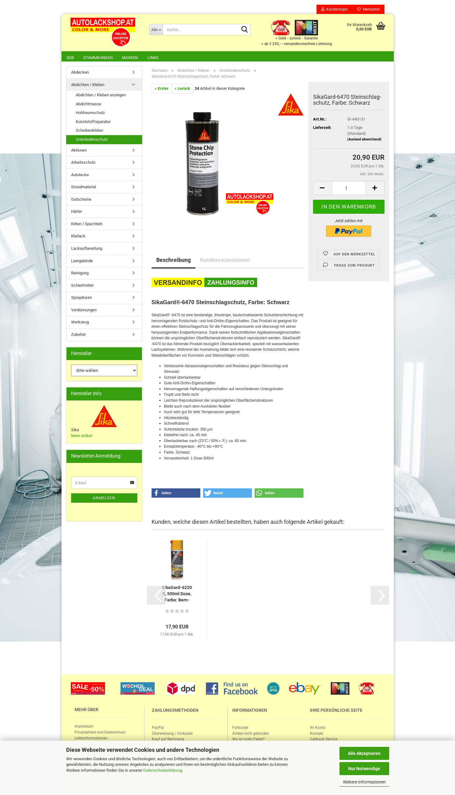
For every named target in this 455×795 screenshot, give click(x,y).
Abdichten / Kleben (87, 85)
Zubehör (78, 335)
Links (152, 57)
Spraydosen (81, 298)
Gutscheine (81, 200)
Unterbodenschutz (92, 140)
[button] (176, 493)
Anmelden (104, 498)
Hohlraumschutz (90, 113)
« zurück (182, 89)
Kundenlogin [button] (334, 9)
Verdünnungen (84, 310)
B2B (70, 57)
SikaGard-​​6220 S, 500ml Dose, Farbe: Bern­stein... (177, 595)
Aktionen (79, 150)
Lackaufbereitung (86, 249)
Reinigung (80, 273)
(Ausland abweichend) (364, 140)
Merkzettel (368, 9)
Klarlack (78, 236)
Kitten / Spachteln (86, 224)
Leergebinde (82, 261)
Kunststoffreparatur (93, 122)
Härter (76, 212)
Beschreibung (173, 260)
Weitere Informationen (364, 781)
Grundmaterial (83, 187)
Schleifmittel (82, 286)
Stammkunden (98, 57)
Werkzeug (80, 322)
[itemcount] (349, 189)
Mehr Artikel (81, 436)
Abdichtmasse (88, 104)
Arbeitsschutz (83, 163)
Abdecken (80, 73)
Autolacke (80, 175)
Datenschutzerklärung (162, 770)
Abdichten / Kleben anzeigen (101, 95)
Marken (130, 57)
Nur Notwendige (364, 768)
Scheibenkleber (89, 131)
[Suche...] (156, 29)
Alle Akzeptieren (364, 753)
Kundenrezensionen (225, 260)
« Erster (162, 89)
